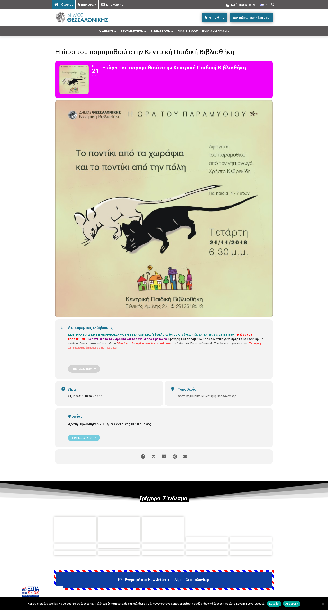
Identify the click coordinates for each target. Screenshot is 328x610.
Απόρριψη (291, 603)
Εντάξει (274, 603)
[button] (273, 4)
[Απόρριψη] (323, 604)
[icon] (193, 587)
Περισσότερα (84, 437)
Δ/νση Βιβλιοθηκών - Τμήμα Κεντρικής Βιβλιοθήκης (109, 424)
